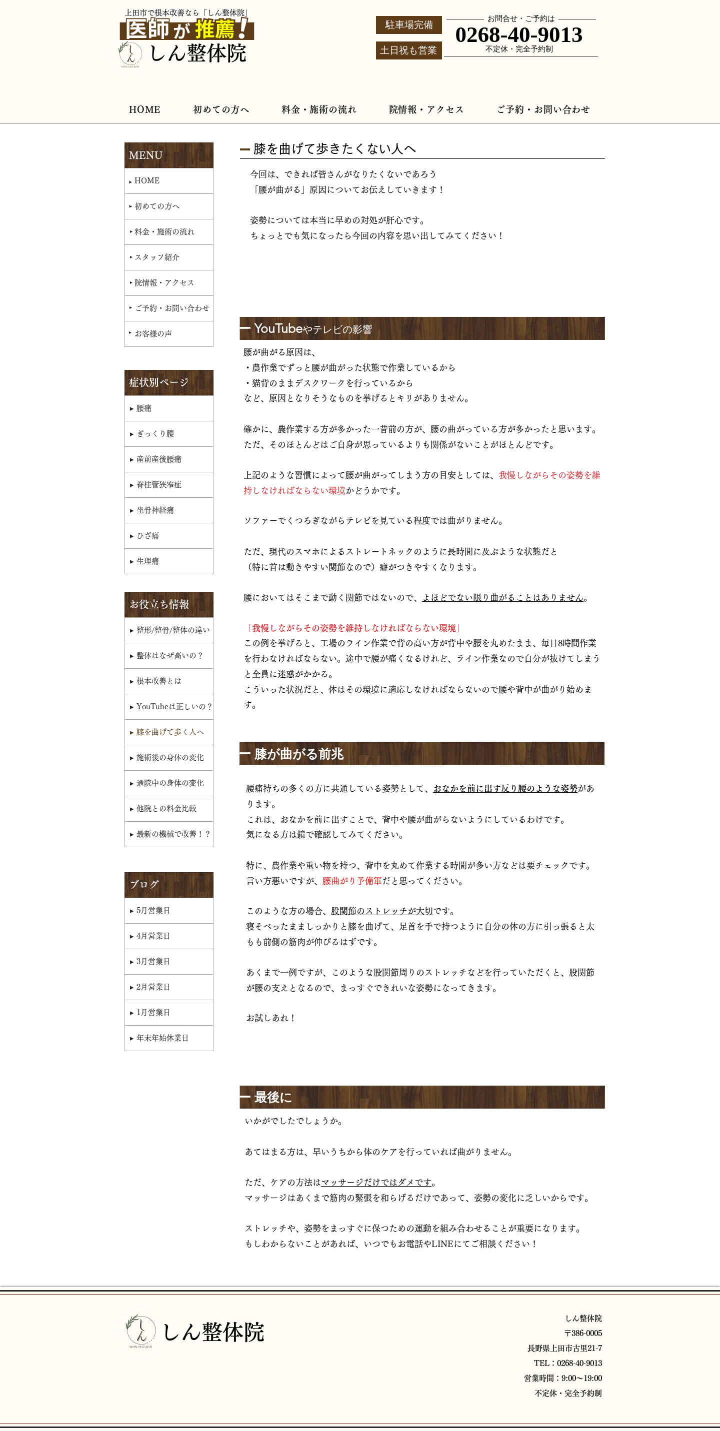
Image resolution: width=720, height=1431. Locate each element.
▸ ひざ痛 (144, 535)
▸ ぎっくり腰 (152, 433)
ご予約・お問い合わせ (172, 308)
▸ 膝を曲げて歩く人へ (167, 732)
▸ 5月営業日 (150, 910)
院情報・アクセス (164, 282)
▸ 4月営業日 (150, 936)
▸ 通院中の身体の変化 (167, 783)
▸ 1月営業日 (150, 1012)
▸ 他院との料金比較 (163, 808)
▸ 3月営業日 (150, 961)
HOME (147, 180)
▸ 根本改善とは (156, 681)
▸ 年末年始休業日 (159, 1038)
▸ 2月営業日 (150, 987)
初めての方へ (157, 206)
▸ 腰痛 (141, 408)
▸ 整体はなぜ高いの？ (167, 655)
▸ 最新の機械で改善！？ (171, 834)
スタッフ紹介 (157, 257)
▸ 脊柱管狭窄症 (156, 484)
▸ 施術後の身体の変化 (167, 757)
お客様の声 (153, 333)
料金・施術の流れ (164, 231)
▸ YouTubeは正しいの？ (171, 706)
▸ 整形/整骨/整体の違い (170, 630)
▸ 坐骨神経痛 (152, 510)
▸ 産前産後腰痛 (156, 459)
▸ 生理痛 (144, 561)
